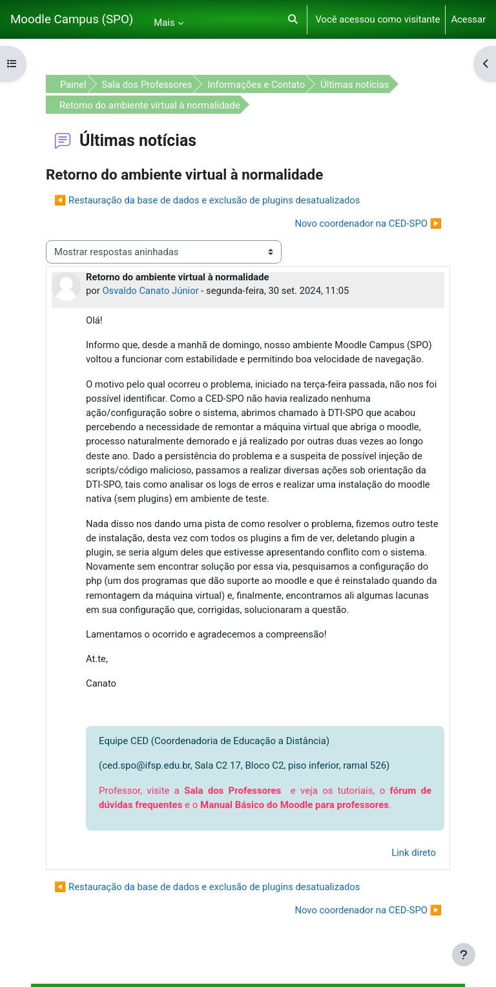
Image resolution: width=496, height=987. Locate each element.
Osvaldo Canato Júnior (150, 290)
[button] (293, 19)
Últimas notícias (354, 84)
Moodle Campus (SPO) (71, 19)
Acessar (468, 19)
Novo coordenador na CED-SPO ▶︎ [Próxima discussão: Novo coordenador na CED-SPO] (368, 223)
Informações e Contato (256, 84)
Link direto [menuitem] (413, 852)
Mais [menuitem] (164, 22)
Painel (73, 84)
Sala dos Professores (147, 84)
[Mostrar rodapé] (463, 954)
